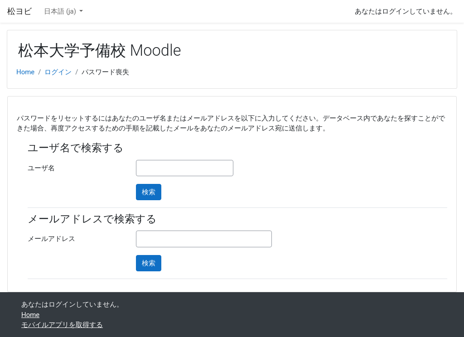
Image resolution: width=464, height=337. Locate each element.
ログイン (58, 72)
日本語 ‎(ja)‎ (60, 11)
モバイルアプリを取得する (62, 325)
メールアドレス (51, 239)
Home (25, 72)
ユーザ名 (41, 168)
